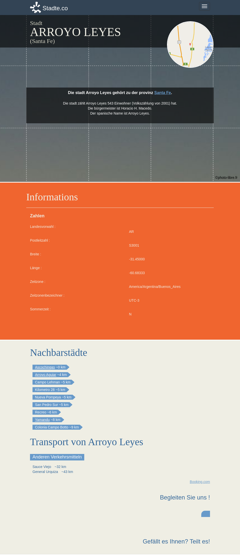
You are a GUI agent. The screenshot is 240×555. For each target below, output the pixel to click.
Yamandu (42, 420)
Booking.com (200, 482)
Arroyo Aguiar (45, 375)
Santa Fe (162, 93)
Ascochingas (45, 367)
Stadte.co (55, 8)
